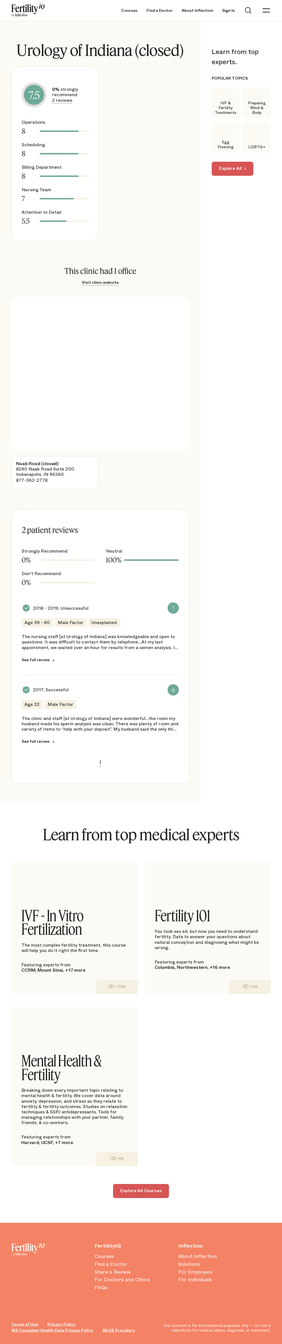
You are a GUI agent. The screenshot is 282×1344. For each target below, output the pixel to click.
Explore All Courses (141, 1190)
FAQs (101, 1288)
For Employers (195, 1272)
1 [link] (100, 762)
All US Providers (118, 1330)
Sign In (228, 10)
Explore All (230, 168)
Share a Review (112, 1272)
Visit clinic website (100, 282)
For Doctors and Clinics (122, 1280)
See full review (36, 660)
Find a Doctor (159, 10)
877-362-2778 (32, 480)
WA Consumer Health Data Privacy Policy (52, 1330)
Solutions (189, 1264)
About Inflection (197, 10)
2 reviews (62, 100)
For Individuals (195, 1280)
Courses (129, 10)
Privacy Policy (61, 1324)
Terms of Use (24, 1324)
